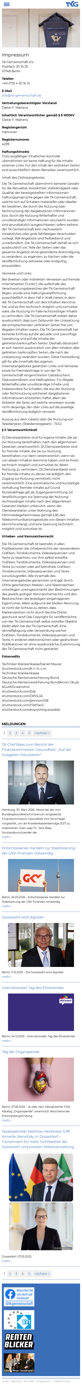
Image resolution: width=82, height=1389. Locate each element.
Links (5, 1381)
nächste (41, 733)
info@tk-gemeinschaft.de (21, 95)
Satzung (16, 1381)
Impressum (43, 1381)
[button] (7, 4)
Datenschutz (61, 1381)
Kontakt (29, 1381)
